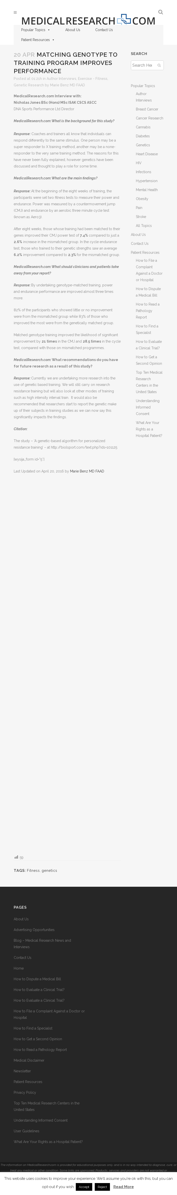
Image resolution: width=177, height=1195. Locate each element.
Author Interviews (61, 79)
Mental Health (147, 190)
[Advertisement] (67, 664)
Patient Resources (38, 40)
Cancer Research (149, 118)
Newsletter (22, 1071)
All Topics (144, 226)
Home (19, 968)
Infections (143, 172)
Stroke (141, 217)
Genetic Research (29, 85)
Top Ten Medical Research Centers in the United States (47, 1106)
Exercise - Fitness (92, 79)
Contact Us (104, 30)
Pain (139, 208)
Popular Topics (35, 30)
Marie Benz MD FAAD (67, 85)
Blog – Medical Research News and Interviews (42, 943)
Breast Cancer (147, 109)
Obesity (142, 199)
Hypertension (147, 181)
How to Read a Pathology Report (148, 310)
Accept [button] (84, 1187)
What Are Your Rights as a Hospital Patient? (149, 429)
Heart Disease (147, 154)
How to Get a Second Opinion (38, 1039)
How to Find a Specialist (33, 1028)
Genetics (143, 145)
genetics (49, 871)
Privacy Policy (25, 1092)
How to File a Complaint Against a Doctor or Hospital (49, 1014)
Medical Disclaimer (29, 1060)
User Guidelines (26, 1131)
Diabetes (143, 136)
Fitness (33, 871)
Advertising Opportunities (34, 930)
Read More (123, 1187)
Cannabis (143, 127)
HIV (139, 163)
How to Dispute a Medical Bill (37, 979)
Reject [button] (102, 1187)
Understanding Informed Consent (148, 407)
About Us (72, 30)
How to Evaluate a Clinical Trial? (39, 990)
